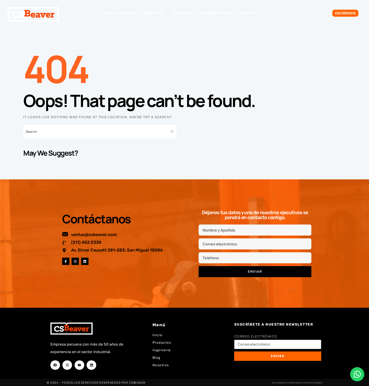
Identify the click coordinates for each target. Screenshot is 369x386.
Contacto (249, 13)
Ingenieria (211, 13)
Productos (155, 13)
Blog (230, 13)
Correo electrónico (255, 336)
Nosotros (127, 13)
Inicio (107, 13)
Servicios (185, 13)
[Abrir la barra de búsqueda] (308, 10)
